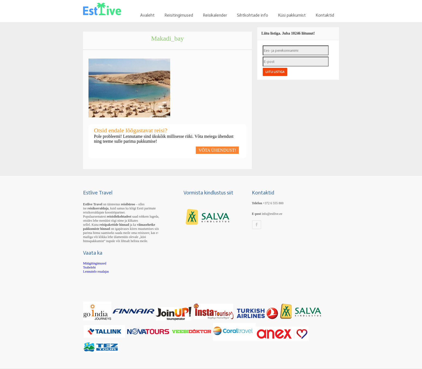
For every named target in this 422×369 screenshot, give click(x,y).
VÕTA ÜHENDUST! (217, 150)
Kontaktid (325, 15)
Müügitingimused (94, 263)
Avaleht (147, 15)
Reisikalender (215, 15)
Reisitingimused (178, 15)
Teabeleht (89, 267)
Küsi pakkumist (292, 15)
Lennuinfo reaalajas (96, 271)
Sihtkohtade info (252, 15)
